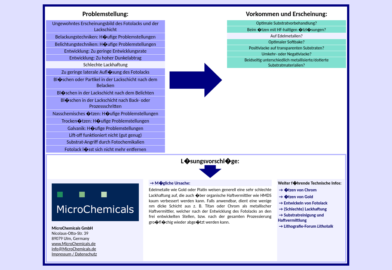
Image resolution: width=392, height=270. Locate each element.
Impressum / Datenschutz (74, 254)
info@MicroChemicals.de (74, 248)
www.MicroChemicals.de (74, 243)
